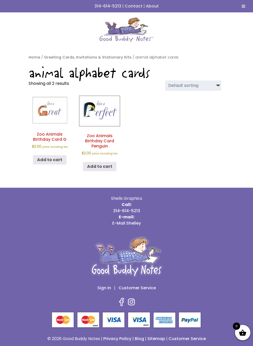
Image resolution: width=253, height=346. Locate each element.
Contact (133, 6)
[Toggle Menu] (243, 6)
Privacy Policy (117, 339)
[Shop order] (193, 85)
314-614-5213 (107, 6)
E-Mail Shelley (126, 223)
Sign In (104, 288)
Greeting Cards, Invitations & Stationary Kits (87, 57)
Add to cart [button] (49, 160)
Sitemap (156, 339)
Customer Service (137, 288)
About (152, 6)
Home (34, 57)
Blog (139, 339)
